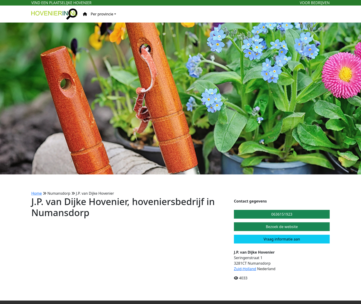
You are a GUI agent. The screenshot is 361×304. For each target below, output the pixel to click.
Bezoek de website (282, 226)
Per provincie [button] (102, 14)
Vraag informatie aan (282, 239)
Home (36, 193)
